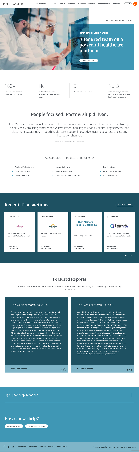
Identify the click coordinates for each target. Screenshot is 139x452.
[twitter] (8, 447)
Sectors (53, 3)
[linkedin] (13, 447)
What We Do (41, 3)
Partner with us (15, 426)
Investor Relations (86, 3)
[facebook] (4, 447)
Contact (116, 3)
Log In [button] (127, 3)
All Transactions (123, 204)
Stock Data (33, 447)
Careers (71, 3)
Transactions (104, 3)
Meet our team (89, 60)
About (62, 3)
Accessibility (62, 447)
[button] (41, 4)
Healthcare (113, 20)
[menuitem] (41, 4)
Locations (22, 447)
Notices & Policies (47, 447)
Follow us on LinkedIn (41, 426)
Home (106, 20)
